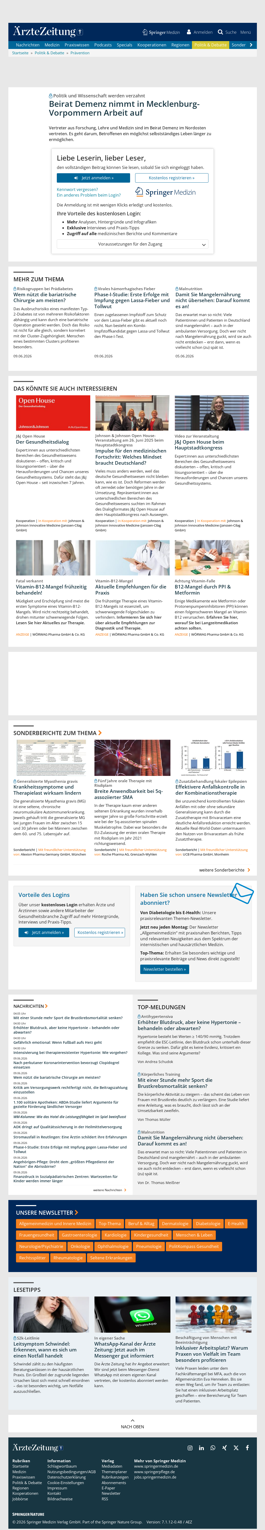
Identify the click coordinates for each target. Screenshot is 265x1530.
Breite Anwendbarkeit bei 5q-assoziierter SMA (128, 795)
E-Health (236, 1224)
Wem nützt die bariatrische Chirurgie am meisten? (44, 298)
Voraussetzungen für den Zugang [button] (151, 245)
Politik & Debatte (211, 45)
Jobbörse (20, 1499)
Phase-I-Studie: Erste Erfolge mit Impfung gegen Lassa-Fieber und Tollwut (132, 301)
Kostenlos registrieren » (172, 178)
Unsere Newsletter (44, 1213)
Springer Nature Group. (122, 1522)
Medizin (52, 45)
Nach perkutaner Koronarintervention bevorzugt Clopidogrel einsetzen (66, 1066)
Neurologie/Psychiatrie (41, 1247)
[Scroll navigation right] (251, 46)
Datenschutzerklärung (66, 1478)
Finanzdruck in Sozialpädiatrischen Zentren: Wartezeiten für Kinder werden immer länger (65, 1179)
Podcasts (103, 45)
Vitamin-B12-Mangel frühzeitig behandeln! (51, 590)
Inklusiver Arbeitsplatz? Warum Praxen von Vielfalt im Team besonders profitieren (211, 1355)
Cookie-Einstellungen (65, 1483)
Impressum (57, 1488)
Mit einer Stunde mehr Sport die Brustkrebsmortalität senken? (67, 1018)
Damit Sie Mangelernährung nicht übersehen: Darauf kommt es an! (212, 301)
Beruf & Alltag (141, 1224)
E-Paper (108, 1488)
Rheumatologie (68, 1258)
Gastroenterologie (79, 1236)
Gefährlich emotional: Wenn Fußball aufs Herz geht (57, 1043)
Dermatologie (175, 1224)
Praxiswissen (77, 45)
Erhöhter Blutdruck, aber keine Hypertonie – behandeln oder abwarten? (66, 1031)
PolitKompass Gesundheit (194, 1247)
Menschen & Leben (194, 1236)
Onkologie (80, 1247)
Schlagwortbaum (62, 1467)
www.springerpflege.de (154, 1472)
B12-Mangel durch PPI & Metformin (203, 590)
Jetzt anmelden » (93, 178)
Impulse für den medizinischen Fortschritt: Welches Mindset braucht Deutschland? (130, 457)
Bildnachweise (60, 1499)
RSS (105, 1499)
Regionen (180, 45)
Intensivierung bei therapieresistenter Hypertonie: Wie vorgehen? (70, 1053)
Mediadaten (112, 1467)
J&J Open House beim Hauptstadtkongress (199, 445)
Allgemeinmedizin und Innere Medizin (55, 1224)
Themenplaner (114, 1472)
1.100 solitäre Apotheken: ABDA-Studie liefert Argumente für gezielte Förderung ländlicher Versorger (65, 1105)
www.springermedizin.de (156, 1467)
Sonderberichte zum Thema (55, 734)
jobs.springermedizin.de (155, 1478)
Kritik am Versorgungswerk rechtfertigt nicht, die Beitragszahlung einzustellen (70, 1091)
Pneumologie (149, 1247)
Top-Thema (110, 1224)
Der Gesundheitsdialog (42, 442)
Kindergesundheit (151, 1236)
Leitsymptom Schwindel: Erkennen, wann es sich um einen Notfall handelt (45, 1351)
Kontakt (54, 1494)
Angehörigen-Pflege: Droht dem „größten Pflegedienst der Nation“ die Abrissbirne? (63, 1165)
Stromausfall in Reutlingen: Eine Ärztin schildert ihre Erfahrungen (70, 1138)
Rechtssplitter (32, 1258)
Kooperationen (151, 45)
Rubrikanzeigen (115, 1478)
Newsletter (111, 1494)
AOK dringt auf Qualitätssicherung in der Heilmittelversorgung (67, 1127)
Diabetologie (208, 1224)
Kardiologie (116, 1236)
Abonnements (114, 1483)
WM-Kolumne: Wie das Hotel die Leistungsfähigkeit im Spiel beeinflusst (69, 1117)
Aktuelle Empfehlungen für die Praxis (130, 590)
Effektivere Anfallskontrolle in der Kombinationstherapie (210, 791)
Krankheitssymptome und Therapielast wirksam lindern (47, 791)
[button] (245, 32)
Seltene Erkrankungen (111, 1258)
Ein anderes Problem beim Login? (89, 196)
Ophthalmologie (113, 1247)
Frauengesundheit (36, 1236)
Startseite (20, 1467)
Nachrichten (28, 45)
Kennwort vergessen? (77, 190)
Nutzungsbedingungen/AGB (71, 1472)
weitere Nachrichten (110, 1191)
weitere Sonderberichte (225, 871)
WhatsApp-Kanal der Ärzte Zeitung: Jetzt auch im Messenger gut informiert (125, 1351)
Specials (124, 45)
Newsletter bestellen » (165, 970)
